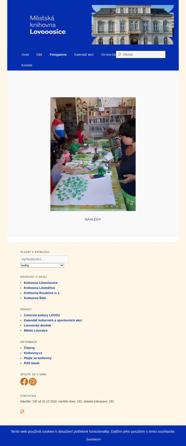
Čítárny (29, 348)
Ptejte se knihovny (38, 358)
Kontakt (27, 65)
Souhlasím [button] (93, 439)
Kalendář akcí (84, 54)
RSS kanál (31, 363)
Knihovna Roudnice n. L (42, 293)
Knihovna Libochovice (41, 283)
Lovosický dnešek (37, 325)
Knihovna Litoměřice (39, 288)
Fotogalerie (58, 54)
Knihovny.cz (33, 353)
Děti (39, 54)
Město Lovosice (36, 330)
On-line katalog (111, 54)
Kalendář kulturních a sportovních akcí (53, 320)
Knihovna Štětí (35, 298)
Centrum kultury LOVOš (42, 315)
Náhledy (93, 219)
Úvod (25, 54)
